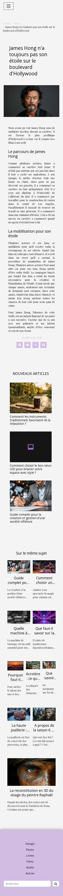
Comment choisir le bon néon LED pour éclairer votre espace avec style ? (30, 469)
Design (30, 844)
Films (29, 861)
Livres (30, 855)
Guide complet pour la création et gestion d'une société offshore (27, 518)
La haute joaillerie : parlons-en (19, 730)
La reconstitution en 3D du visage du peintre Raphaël (31, 792)
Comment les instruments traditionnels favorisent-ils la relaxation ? (30, 420)
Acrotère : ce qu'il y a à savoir (33, 680)
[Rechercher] (27, 884)
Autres (17, 23)
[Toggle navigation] (9, 6)
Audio (30, 867)
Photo (30, 849)
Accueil (6, 23)
